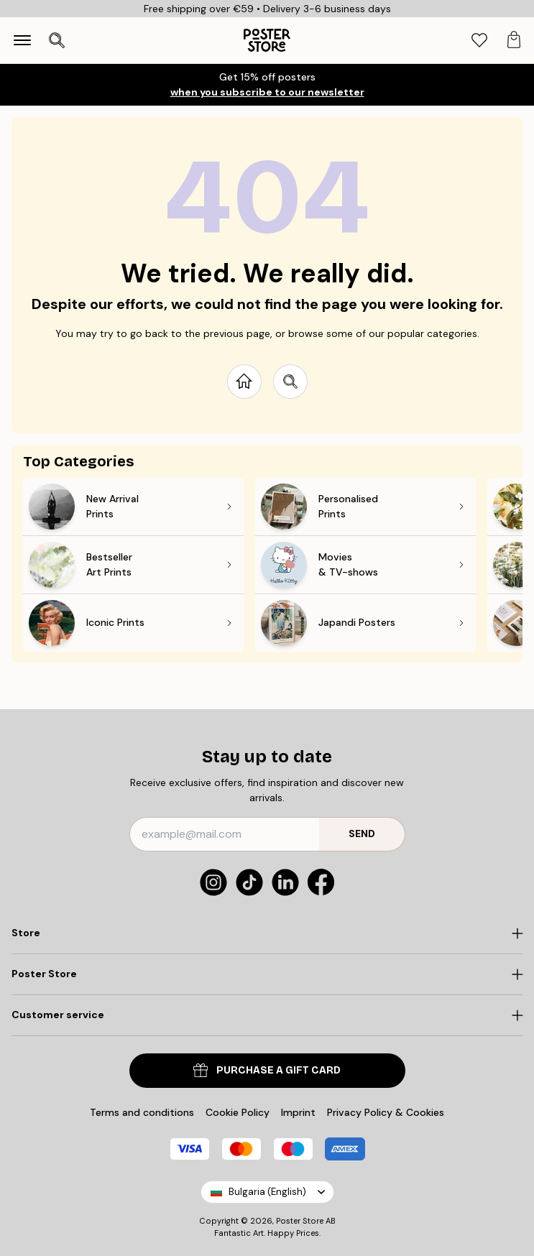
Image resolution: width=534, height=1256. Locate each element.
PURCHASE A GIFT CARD (267, 1070)
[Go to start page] (244, 381)
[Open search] (56, 40)
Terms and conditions (142, 1112)
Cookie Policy (238, 1112)
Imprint (298, 1112)
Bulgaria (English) (267, 1192)
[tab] (479, 40)
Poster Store (299, 1221)
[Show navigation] (22, 40)
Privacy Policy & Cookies (385, 1112)
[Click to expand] (267, 933)
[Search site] (290, 381)
